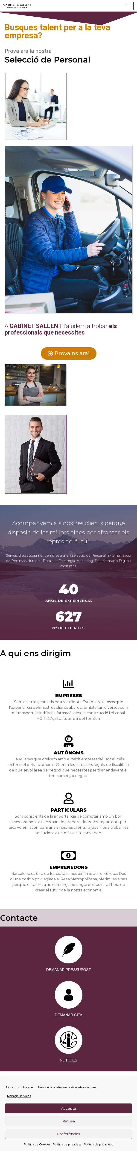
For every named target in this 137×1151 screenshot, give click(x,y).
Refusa (68, 1121)
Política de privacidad (99, 1144)
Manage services (19, 1096)
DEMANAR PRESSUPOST (68, 970)
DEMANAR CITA (68, 1015)
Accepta (68, 1108)
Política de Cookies (37, 1144)
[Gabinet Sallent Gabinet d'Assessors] (17, 6)
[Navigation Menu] (128, 6)
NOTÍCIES (68, 1060)
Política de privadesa (67, 1144)
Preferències (68, 1134)
